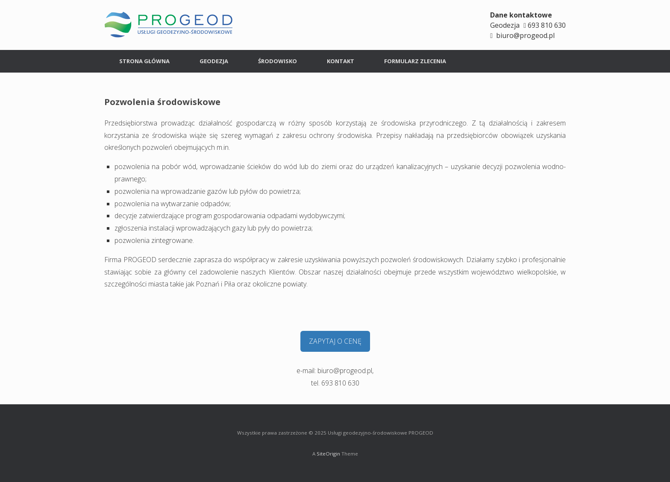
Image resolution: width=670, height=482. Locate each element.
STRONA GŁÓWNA (144, 61)
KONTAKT (340, 61)
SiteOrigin (328, 453)
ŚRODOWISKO (277, 61)
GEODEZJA (214, 61)
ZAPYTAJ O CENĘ (335, 341)
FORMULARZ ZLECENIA (415, 61)
